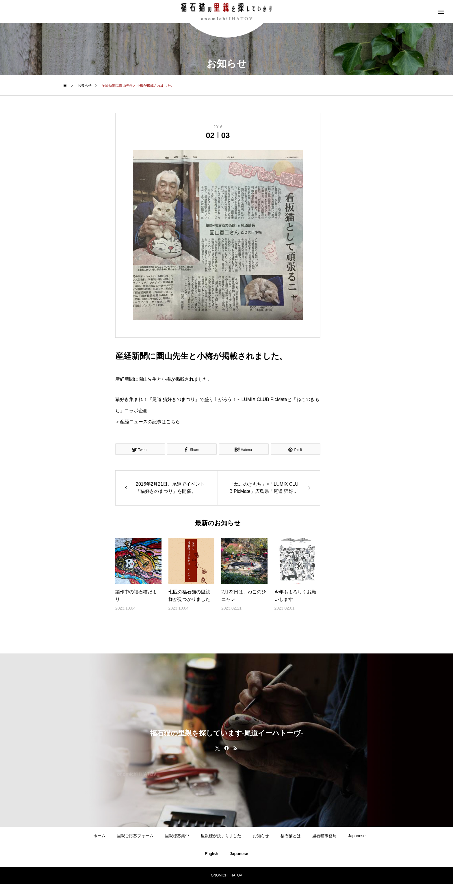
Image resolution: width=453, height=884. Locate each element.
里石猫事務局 (324, 835)
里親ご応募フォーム (135, 835)
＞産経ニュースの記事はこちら (147, 421)
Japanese (357, 835)
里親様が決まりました (221, 835)
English (211, 853)
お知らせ (261, 835)
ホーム (99, 835)
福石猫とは (291, 835)
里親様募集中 (177, 835)
